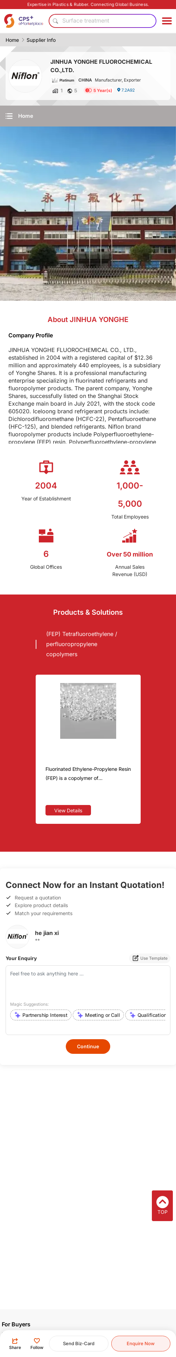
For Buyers (16, 1324)
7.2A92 (126, 90)
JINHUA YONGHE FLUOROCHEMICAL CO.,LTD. (101, 66)
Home (12, 40)
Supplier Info (41, 40)
